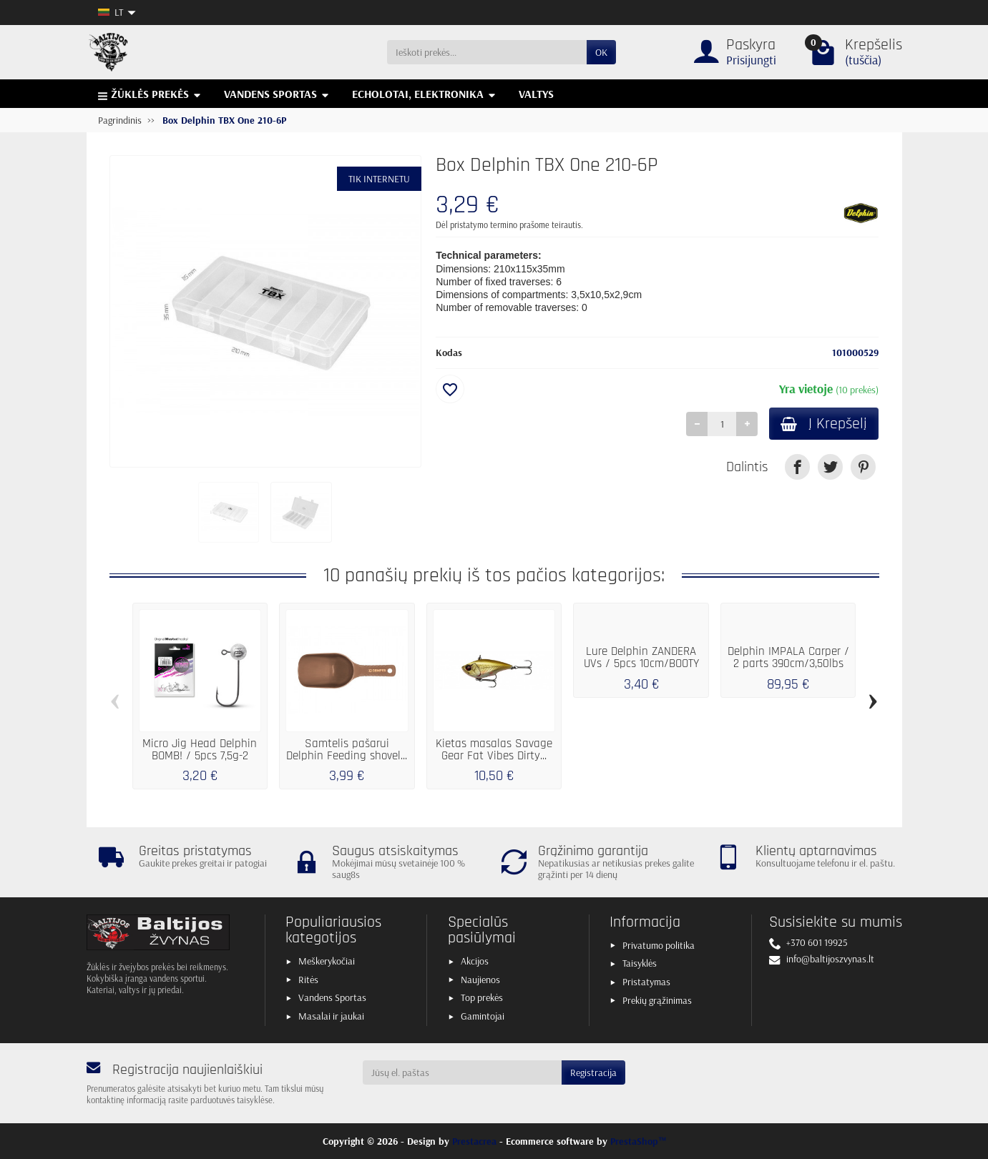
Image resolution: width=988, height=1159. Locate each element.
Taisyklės (639, 963)
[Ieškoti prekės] (487, 52)
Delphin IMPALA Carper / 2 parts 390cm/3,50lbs (788, 657)
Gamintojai (482, 1016)
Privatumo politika (658, 945)
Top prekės (482, 997)
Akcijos (475, 961)
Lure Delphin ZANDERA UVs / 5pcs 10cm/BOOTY (641, 657)
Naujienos (480, 979)
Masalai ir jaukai (331, 1016)
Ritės (308, 979)
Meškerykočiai (326, 961)
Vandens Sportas (332, 997)
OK (601, 52)
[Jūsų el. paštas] (462, 1072)
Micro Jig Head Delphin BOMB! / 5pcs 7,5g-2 (199, 750)
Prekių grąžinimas (657, 1000)
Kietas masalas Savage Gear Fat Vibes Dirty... (494, 750)
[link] (797, 466)
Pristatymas (646, 981)
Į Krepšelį (824, 423)
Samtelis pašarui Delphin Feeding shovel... (346, 750)
